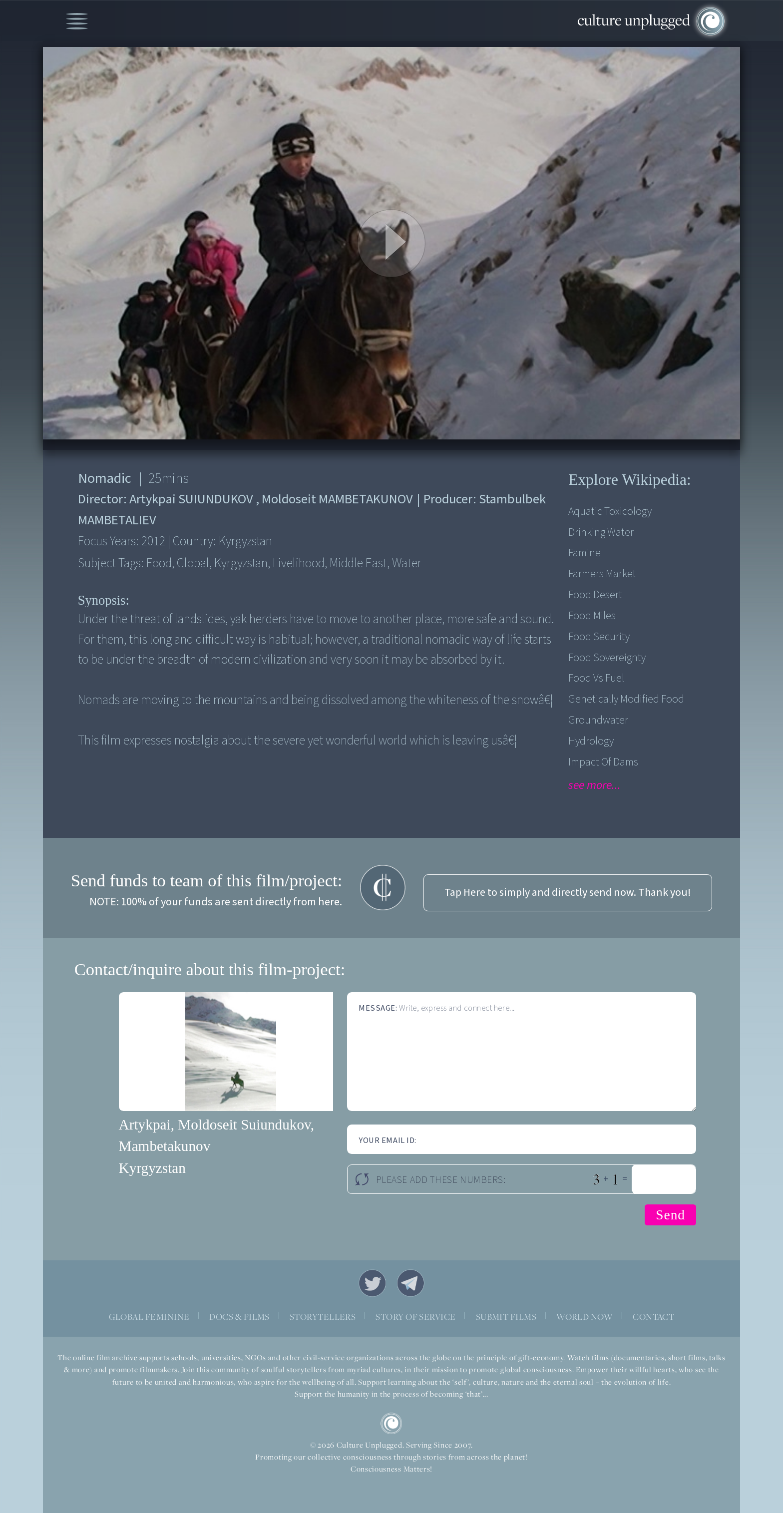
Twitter (372, 1283)
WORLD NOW (584, 1316)
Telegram (410, 1283)
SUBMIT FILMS (506, 1316)
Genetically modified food (626, 699)
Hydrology (591, 741)
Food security (599, 637)
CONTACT (653, 1316)
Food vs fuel (596, 678)
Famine (584, 553)
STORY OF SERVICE (415, 1316)
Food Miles (592, 616)
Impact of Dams (603, 762)
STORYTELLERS (323, 1316)
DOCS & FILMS (239, 1316)
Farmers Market (602, 574)
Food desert (595, 595)
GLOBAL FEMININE (149, 1316)
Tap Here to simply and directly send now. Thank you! (567, 892)
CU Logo (391, 1423)
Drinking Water (601, 532)
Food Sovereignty (607, 658)
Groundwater (598, 720)
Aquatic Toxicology (610, 511)
